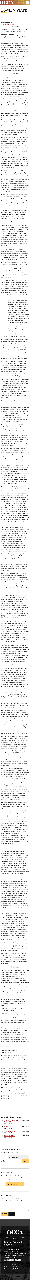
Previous (7, 24)
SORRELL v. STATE (9, 1126)
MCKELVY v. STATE (9, 1136)
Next (12, 24)
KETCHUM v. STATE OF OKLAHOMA (11, 1121)
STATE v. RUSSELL (9, 1131)
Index (2, 24)
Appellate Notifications (15, 1184)
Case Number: (3, 1161)
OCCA (15, 1232)
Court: (2, 1156)
